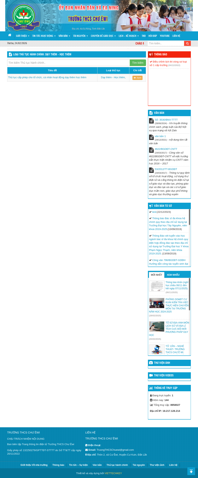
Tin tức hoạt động (44, 36)
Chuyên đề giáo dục (103, 36)
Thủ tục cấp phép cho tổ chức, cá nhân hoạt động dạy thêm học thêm (47, 77)
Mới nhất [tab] (156, 275)
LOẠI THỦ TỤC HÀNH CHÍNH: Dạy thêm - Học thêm (42, 54)
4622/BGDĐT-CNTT (166, 149)
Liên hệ (176, 36)
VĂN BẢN (159, 113)
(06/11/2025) (172, 292)
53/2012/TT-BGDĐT (166, 169)
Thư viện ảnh (162, 363)
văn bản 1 (160, 136)
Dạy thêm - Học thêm (113, 77)
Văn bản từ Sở (163, 206)
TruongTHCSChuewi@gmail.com (115, 449)
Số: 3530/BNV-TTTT (166, 119)
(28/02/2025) (155, 315)
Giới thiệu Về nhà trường (34, 465)
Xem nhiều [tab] (173, 275)
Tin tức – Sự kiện (78, 465)
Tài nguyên (80, 36)
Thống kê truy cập (166, 388)
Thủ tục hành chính (117, 465)
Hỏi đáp (152, 36)
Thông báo (160, 54)
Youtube (165, 36)
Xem (137, 77)
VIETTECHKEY (113, 473)
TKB (144, 36)
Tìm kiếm (137, 62)
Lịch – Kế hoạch (129, 36)
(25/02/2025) (155, 339)
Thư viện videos (164, 375)
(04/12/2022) (174, 65)
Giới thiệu (22, 36)
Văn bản (64, 36)
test (154, 211)
